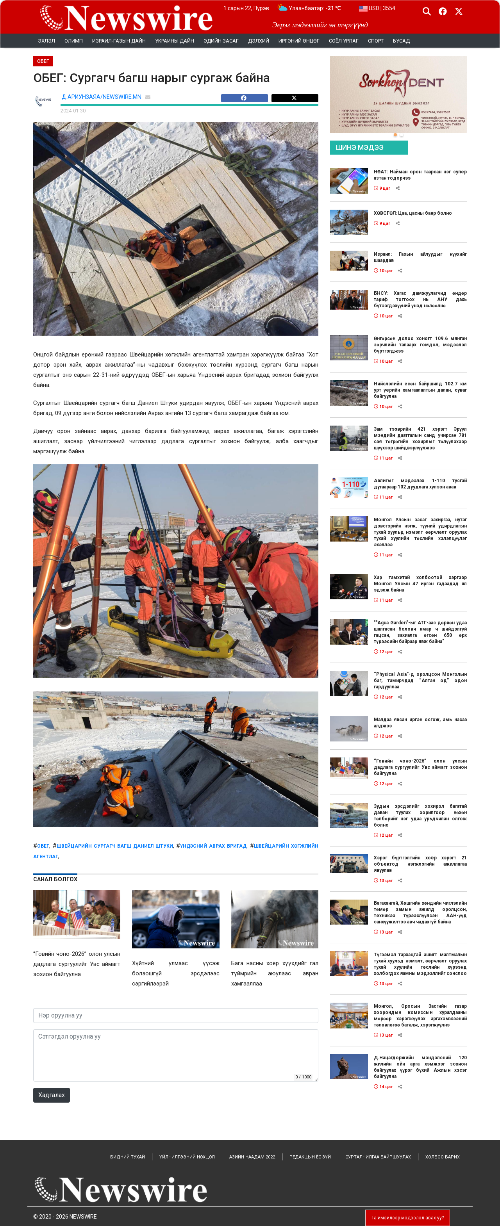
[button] (395, 134)
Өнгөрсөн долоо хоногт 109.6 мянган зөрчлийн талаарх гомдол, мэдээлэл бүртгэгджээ (420, 345)
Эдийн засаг (221, 41)
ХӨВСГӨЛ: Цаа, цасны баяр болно (413, 213)
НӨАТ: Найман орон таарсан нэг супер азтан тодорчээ (420, 175)
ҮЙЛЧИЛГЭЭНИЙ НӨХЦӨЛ (187, 1157)
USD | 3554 (377, 8)
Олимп (73, 41)
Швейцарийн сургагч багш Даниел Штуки (115, 846)
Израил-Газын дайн (119, 41)
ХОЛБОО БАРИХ (442, 1157)
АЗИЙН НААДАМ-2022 (252, 1157)
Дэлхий (258, 41)
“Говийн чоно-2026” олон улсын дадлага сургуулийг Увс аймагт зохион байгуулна (420, 767)
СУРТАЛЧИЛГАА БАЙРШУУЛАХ (378, 1157)
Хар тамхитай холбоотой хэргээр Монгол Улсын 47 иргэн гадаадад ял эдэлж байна (420, 584)
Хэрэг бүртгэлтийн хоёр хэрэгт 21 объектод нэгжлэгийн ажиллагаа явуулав (420, 864)
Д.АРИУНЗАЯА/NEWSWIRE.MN (101, 97)
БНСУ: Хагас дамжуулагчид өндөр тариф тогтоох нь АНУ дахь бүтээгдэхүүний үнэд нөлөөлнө (420, 299)
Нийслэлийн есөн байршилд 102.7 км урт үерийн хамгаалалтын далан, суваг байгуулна (420, 390)
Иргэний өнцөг (299, 41)
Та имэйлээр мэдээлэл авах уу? (407, 1218)
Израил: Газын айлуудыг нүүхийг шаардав (420, 257)
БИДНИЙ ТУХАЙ (127, 1157)
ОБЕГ (43, 61)
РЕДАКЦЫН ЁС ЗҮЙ (310, 1157)
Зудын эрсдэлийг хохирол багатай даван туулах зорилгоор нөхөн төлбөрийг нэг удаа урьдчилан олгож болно (420, 816)
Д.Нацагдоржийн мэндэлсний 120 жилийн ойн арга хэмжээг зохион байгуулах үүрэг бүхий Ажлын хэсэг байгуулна (420, 1067)
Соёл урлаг (344, 41)
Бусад (401, 41)
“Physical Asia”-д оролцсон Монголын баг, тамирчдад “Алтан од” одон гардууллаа (420, 681)
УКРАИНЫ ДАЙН (174, 41)
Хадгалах (51, 1095)
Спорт (376, 41)
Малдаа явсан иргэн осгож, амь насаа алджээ (420, 723)
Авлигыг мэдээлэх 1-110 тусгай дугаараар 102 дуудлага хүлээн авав (420, 484)
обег (43, 846)
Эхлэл (46, 41)
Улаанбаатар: (315, 8)
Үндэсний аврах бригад (213, 846)
